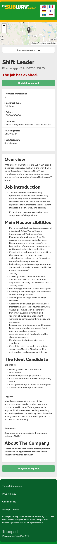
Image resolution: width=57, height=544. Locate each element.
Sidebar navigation (28, 50)
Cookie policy (9, 501)
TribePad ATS (22, 536)
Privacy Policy (9, 493)
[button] (29, 30)
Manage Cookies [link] (10, 509)
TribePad (9, 532)
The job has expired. (28, 83)
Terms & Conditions (12, 486)
